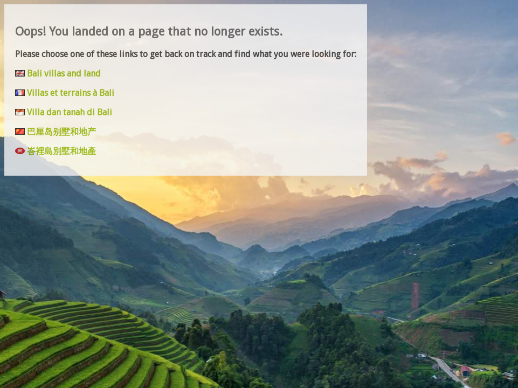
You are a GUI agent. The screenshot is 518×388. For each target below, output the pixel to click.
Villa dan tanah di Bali (69, 112)
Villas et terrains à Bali (70, 93)
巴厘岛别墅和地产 (61, 132)
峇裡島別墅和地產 (61, 151)
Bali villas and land (64, 73)
